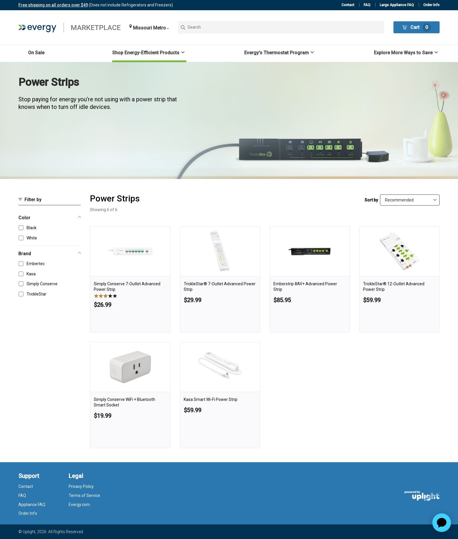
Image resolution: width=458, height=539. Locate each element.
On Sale (36, 52)
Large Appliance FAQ (397, 5)
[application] (441, 522)
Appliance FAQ (31, 504)
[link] (130, 279)
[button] (149, 27)
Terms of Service (84, 495)
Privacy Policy (81, 486)
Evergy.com (79, 504)
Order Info (431, 5)
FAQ (367, 5)
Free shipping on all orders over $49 (53, 5)
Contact (347, 5)
